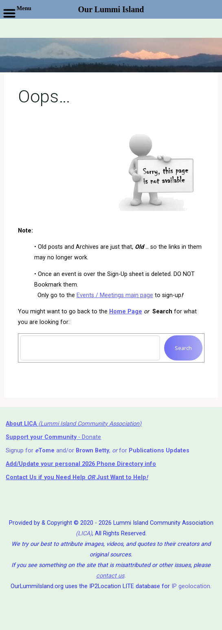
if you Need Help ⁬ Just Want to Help (76, 477)
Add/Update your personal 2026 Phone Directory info (81, 464)
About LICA (22, 423)
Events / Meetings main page (114, 294)
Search (183, 348)
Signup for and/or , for (97, 450)
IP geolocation (190, 586)
